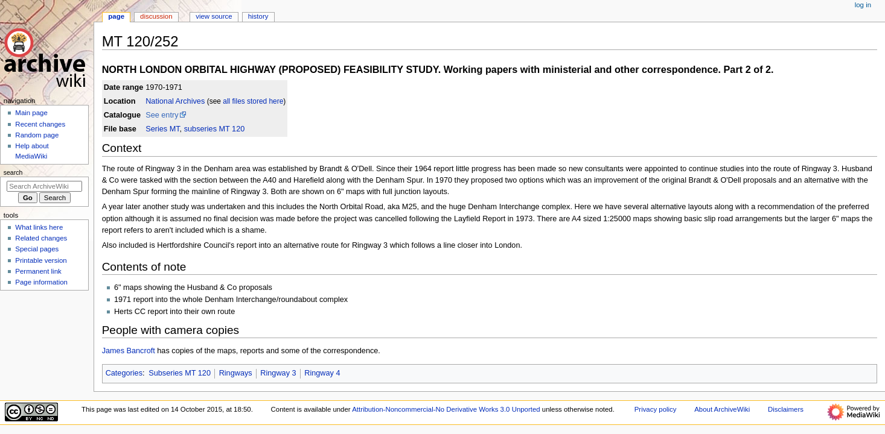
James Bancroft (128, 351)
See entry (161, 115)
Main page (31, 112)
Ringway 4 (322, 373)
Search (13, 172)
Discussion (156, 16)
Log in (863, 4)
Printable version (40, 260)
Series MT (162, 129)
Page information (41, 282)
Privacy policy (655, 409)
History (258, 16)
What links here (39, 227)
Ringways (235, 373)
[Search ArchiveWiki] (44, 186)
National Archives (175, 101)
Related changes (41, 238)
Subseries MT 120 (180, 373)
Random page (37, 135)
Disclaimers (786, 409)
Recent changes (40, 124)
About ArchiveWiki (722, 409)
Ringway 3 (278, 373)
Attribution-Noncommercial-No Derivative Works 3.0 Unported (446, 409)
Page (116, 16)
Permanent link (38, 271)
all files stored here (253, 101)
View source (214, 16)
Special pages (37, 249)
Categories (124, 373)
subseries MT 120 (214, 129)
